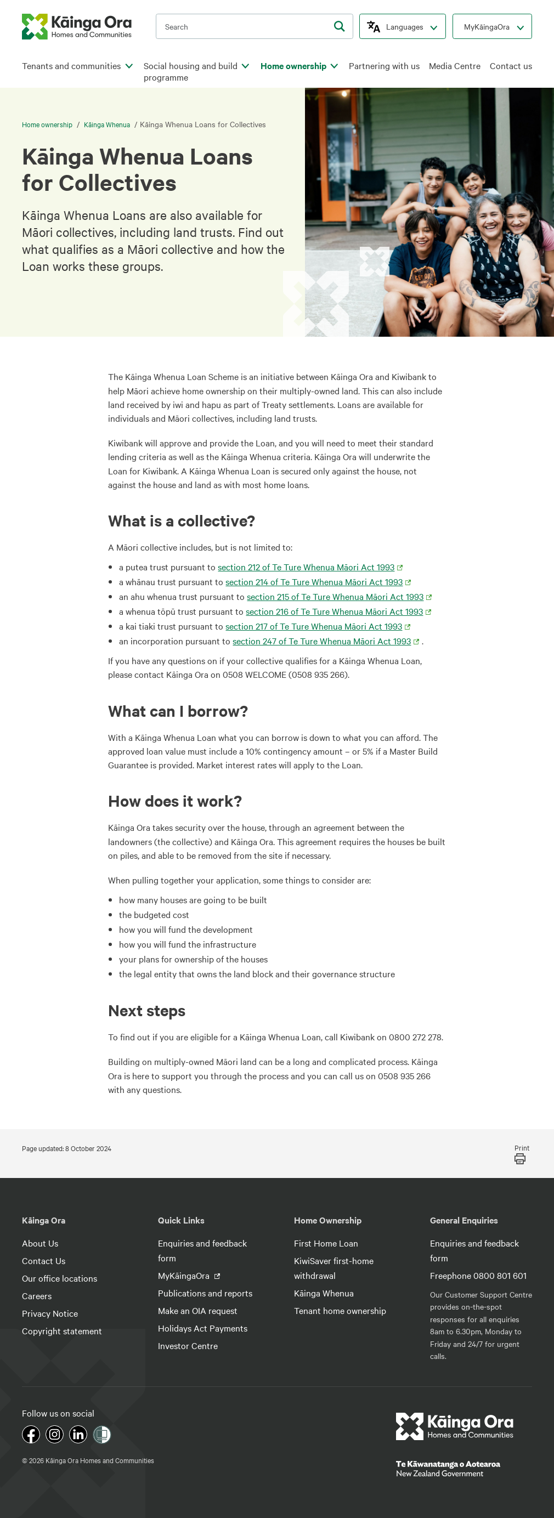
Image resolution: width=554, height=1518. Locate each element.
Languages (404, 26)
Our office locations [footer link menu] (59, 1278)
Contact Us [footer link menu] (43, 1260)
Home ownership (293, 65)
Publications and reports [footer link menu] (205, 1293)
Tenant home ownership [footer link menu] (340, 1310)
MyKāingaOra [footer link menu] (185, 1275)
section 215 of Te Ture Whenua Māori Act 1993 (335, 596)
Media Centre (454, 65)
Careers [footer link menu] (37, 1295)
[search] (339, 26)
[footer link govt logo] (464, 1468)
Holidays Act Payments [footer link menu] (202, 1328)
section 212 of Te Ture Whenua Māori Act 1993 (306, 566)
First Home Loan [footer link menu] (326, 1243)
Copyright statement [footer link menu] (62, 1330)
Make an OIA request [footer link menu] (198, 1310)
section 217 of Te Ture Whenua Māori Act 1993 (313, 626)
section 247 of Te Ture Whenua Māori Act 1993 (322, 641)
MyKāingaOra (487, 26)
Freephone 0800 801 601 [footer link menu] (478, 1275)
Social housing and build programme (191, 71)
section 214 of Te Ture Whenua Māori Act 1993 (314, 581)
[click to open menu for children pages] (128, 66)
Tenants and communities (71, 65)
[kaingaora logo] (77, 26)
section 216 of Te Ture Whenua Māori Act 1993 (334, 611)
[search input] (254, 26)
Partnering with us (384, 65)
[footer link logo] (455, 1426)
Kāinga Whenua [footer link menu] (324, 1293)
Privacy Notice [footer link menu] (50, 1313)
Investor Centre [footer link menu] (188, 1345)
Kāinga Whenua (107, 124)
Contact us (511, 65)
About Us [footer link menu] (40, 1243)
